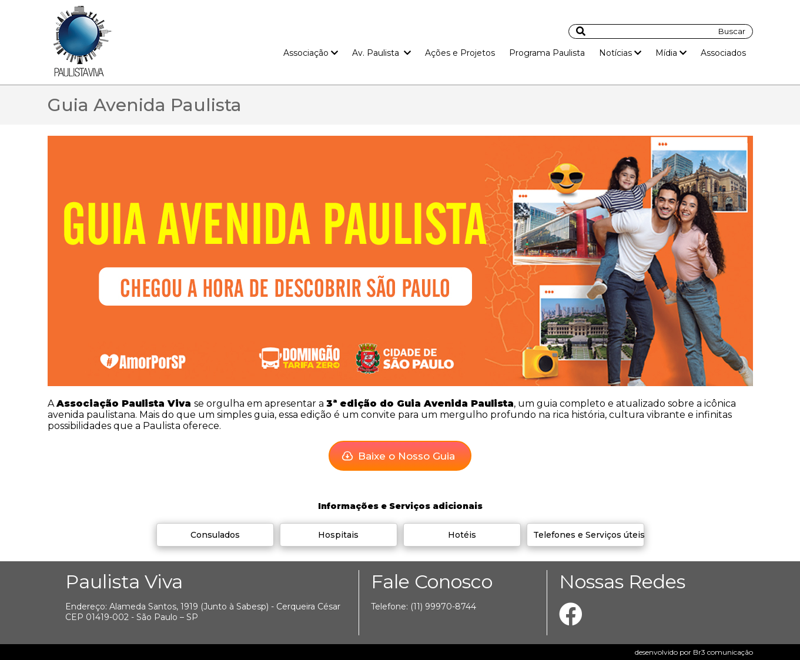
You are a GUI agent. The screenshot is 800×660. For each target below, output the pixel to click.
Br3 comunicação (723, 652)
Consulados (215, 535)
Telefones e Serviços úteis (589, 535)
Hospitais (338, 535)
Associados (723, 53)
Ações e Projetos (460, 53)
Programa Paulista (547, 53)
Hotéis (462, 535)
